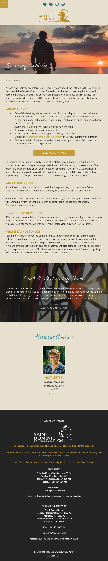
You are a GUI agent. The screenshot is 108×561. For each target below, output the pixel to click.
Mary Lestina (54, 377)
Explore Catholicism (54, 152)
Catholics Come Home (54, 307)
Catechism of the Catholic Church (44, 136)
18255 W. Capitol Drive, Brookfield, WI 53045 (58, 538)
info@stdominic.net (57, 533)
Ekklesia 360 (54, 557)
